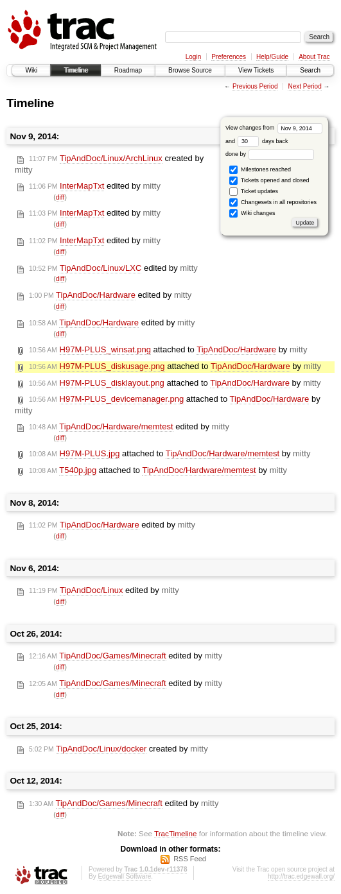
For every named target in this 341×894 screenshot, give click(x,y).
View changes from (273, 128)
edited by (95, 186)
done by (270, 154)
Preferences (228, 56)
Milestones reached (260, 170)
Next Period (304, 86)
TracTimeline (175, 833)
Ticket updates (253, 191)
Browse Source (190, 70)
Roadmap (128, 70)
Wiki (31, 70)
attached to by (168, 350)
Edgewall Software (124, 876)
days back (263, 141)
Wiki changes (252, 213)
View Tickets (256, 70)
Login (193, 56)
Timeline (75, 70)
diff (60, 197)
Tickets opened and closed (269, 180)
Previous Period (255, 86)
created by (118, 749)
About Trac (314, 56)
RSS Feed (189, 859)
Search (310, 70)
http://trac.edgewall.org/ (301, 876)
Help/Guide (272, 56)
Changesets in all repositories (273, 202)
